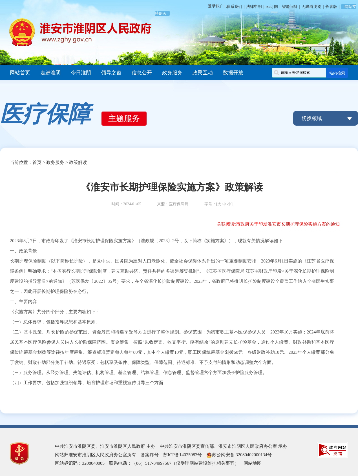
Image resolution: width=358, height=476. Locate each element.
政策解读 (78, 162)
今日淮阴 (81, 72)
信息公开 (142, 72)
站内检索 (337, 73)
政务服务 (172, 72)
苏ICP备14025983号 (182, 454)
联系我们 (233, 7)
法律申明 (254, 7)
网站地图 (253, 463)
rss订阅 (272, 7)
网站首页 (20, 72)
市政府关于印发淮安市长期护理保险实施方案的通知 (288, 224)
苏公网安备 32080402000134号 (242, 454)
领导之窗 (111, 72)
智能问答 (290, 7)
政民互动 (203, 72)
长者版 (331, 7)
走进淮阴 (50, 72)
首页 (36, 162)
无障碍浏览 (311, 7)
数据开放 (233, 72)
